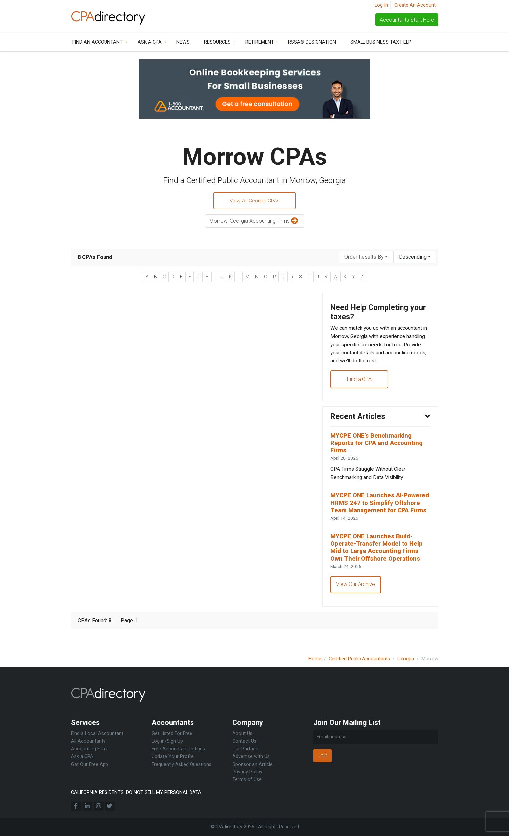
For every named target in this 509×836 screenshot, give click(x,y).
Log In (381, 5)
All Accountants (88, 741)
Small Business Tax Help (380, 42)
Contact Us (244, 741)
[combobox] (366, 257)
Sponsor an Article (253, 764)
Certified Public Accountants (359, 659)
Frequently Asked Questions (181, 764)
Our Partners (246, 749)
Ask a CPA (150, 42)
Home (314, 659)
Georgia (405, 659)
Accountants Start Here (407, 20)
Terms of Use (247, 779)
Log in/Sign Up (167, 741)
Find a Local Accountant (97, 733)
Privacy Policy (247, 772)
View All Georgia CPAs (254, 201)
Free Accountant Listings (178, 749)
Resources (217, 42)
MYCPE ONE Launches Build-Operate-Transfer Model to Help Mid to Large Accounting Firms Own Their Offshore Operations (379, 562)
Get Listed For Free (172, 733)
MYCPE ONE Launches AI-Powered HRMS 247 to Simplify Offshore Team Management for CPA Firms (379, 512)
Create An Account (415, 5)
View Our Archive (356, 600)
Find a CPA (359, 382)
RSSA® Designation (312, 42)
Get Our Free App (89, 764)
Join (322, 755)
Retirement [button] (259, 42)
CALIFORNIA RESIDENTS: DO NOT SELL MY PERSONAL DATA (136, 792)
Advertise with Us (251, 756)
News (183, 42)
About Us (242, 733)
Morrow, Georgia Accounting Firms (254, 221)
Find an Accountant (97, 42)
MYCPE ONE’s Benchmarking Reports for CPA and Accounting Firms (379, 447)
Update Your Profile (173, 756)
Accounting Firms (90, 749)
